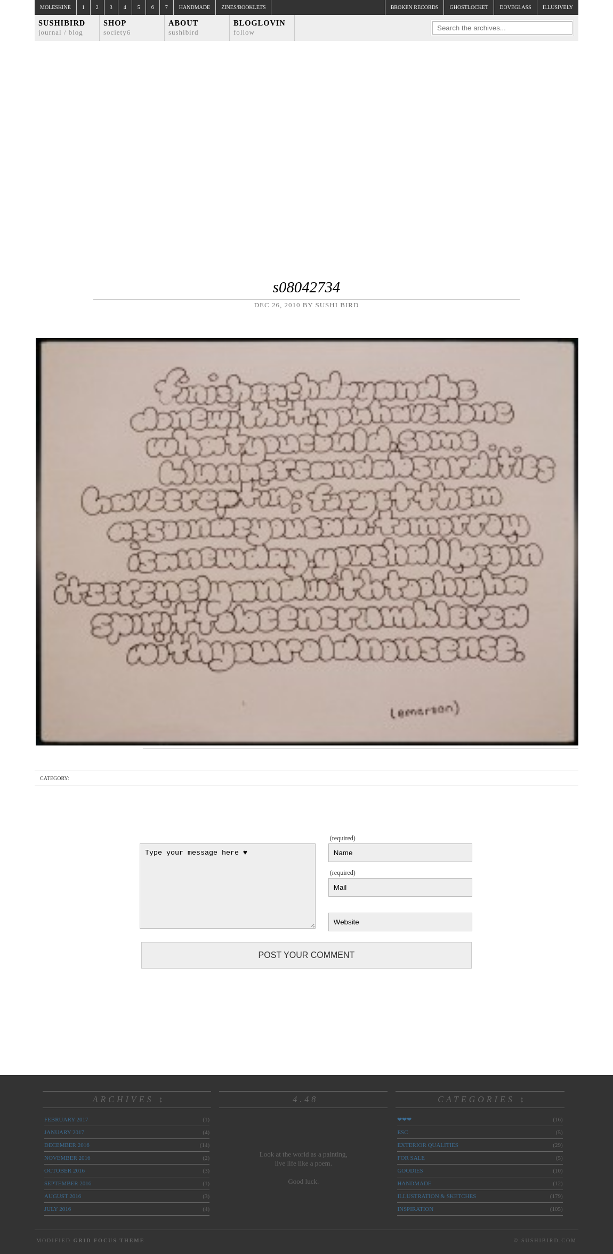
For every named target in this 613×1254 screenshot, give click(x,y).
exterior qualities (427, 1145)
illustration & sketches (436, 1196)
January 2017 (64, 1132)
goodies (410, 1170)
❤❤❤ (404, 1119)
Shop (117, 27)
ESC (402, 1132)
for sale (411, 1157)
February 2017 (66, 1119)
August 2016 (62, 1196)
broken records (415, 7)
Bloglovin (259, 27)
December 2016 (67, 1145)
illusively (558, 7)
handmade (414, 1183)
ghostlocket (468, 7)
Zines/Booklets (243, 7)
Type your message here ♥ (228, 886)
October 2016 (64, 1170)
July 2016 (57, 1209)
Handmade (194, 7)
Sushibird (61, 27)
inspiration (415, 1209)
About (183, 27)
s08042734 (306, 287)
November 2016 (67, 1157)
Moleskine (55, 7)
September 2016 (67, 1183)
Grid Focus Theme (108, 1240)
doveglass (515, 7)
